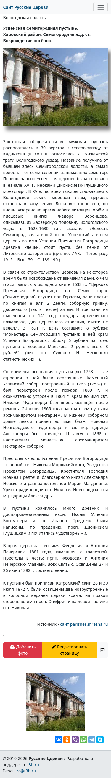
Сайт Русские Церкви (26, 7)
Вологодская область (24, 17)
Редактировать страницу (69, 650)
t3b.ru (33, 764)
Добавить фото (23, 650)
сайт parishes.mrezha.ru (84, 624)
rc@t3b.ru (26, 771)
